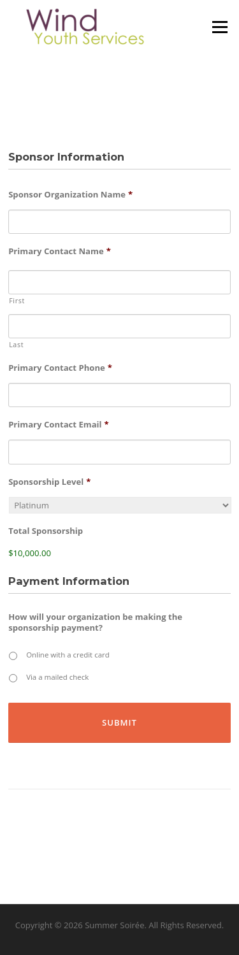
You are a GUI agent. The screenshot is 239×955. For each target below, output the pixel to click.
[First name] (119, 282)
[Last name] (119, 326)
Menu (219, 26)
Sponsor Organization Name (70, 194)
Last (16, 344)
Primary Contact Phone (60, 368)
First (17, 300)
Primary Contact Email (58, 424)
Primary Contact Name (59, 251)
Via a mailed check (57, 677)
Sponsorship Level (49, 482)
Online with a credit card (68, 654)
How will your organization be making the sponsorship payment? (95, 622)
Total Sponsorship (45, 531)
